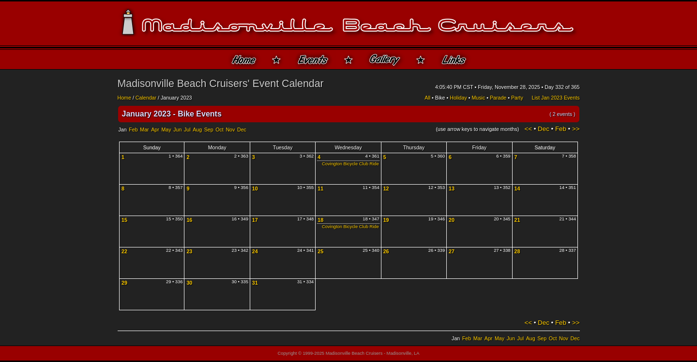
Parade (498, 98)
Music (478, 98)
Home (124, 98)
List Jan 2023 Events (556, 98)
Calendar (146, 98)
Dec (241, 129)
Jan (123, 129)
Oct (219, 129)
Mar (144, 129)
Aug (197, 129)
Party (517, 98)
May (166, 129)
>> (576, 128)
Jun (177, 129)
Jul (187, 129)
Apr (155, 129)
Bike (440, 98)
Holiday (458, 98)
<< (528, 128)
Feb (133, 129)
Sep (208, 129)
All (427, 98)
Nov (230, 129)
